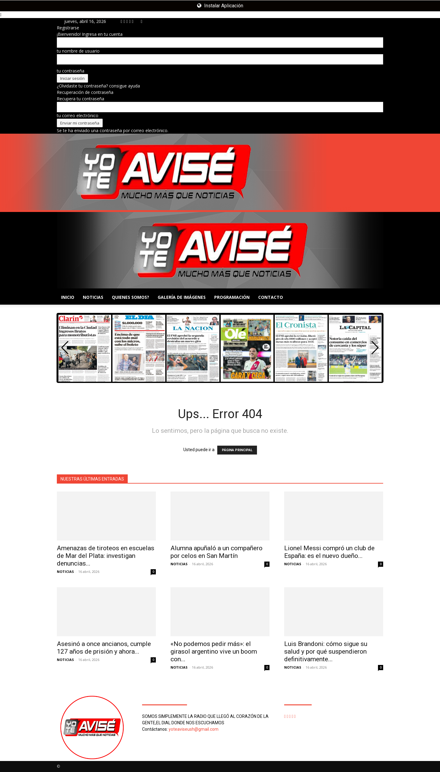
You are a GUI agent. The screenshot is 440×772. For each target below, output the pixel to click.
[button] (375, 347)
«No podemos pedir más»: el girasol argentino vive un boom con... (213, 651)
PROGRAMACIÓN (232, 297)
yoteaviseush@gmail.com (193, 729)
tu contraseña (70, 71)
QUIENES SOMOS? (130, 297)
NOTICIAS (93, 297)
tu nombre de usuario (78, 51)
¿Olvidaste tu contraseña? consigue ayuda (98, 86)
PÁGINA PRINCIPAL (237, 450)
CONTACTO (270, 297)
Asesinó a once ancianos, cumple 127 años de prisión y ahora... (104, 647)
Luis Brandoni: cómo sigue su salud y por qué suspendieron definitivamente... (325, 651)
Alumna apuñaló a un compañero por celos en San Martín (216, 551)
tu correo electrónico (77, 115)
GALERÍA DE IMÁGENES (182, 297)
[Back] (141, 21)
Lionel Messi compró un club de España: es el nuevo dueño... (329, 551)
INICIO (67, 297)
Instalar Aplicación (220, 6)
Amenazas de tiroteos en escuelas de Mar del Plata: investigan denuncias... (105, 555)
